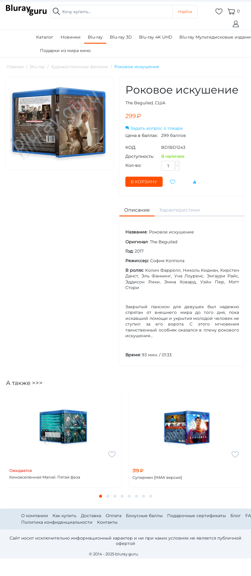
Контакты (107, 522)
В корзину (144, 181)
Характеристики (179, 210)
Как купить (64, 515)
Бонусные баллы (144, 515)
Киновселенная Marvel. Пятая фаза (44, 477)
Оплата (113, 515)
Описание (137, 210)
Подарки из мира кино (65, 50)
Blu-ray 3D (121, 37)
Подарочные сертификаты (196, 515)
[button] (100, 496)
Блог (235, 515)
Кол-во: (133, 165)
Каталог (44, 37)
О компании (34, 515)
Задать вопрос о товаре (154, 128)
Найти (185, 11)
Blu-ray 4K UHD (155, 37)
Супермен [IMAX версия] (157, 477)
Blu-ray (95, 37)
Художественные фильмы (79, 66)
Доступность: (139, 156)
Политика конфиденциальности (57, 522)
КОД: (130, 147)
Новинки (71, 37)
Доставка (91, 515)
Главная (15, 66)
